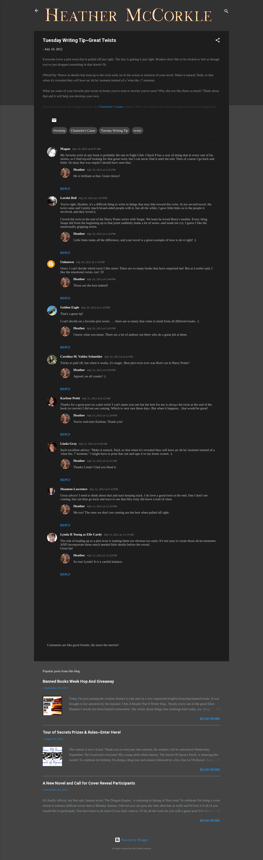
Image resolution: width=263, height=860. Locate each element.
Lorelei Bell (68, 198)
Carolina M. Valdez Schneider (81, 356)
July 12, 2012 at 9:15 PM (103, 489)
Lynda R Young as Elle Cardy (81, 534)
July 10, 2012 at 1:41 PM (90, 262)
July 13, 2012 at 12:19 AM (119, 534)
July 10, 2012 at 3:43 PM (101, 233)
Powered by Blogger (131, 840)
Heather (79, 169)
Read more (210, 718)
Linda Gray (68, 443)
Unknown (67, 262)
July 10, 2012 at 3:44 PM (101, 279)
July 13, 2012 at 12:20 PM (102, 415)
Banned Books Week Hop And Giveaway (78, 681)
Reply (65, 188)
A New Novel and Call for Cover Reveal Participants (89, 783)
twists (137, 130)
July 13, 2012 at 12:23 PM (102, 506)
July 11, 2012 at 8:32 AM (96, 398)
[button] (217, 41)
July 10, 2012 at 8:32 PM (118, 356)
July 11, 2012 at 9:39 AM (92, 443)
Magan (65, 148)
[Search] (226, 12)
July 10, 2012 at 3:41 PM (101, 169)
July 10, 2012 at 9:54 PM (101, 370)
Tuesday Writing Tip (114, 130)
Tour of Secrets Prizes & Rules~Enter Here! (82, 732)
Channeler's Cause (110, 106)
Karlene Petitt (70, 398)
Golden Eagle (69, 307)
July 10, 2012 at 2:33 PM (95, 307)
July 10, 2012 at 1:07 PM (92, 198)
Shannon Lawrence (73, 489)
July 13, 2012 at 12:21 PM (102, 460)
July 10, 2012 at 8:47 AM (86, 148)
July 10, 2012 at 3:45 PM (101, 328)
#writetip (59, 130)
